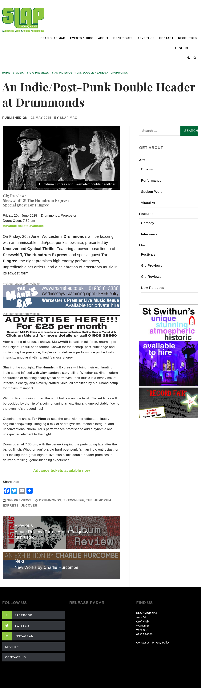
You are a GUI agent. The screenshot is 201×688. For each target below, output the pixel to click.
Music (143, 245)
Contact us (143, 642)
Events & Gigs (81, 38)
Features (146, 214)
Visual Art (149, 203)
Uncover (29, 505)
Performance (151, 180)
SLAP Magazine (146, 612)
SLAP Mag (68, 117)
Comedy (147, 223)
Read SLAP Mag (53, 38)
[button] (188, 57)
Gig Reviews (151, 276)
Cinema (147, 169)
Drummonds (50, 500)
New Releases (152, 288)
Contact (166, 38)
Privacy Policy (161, 642)
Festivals (148, 254)
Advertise (146, 38)
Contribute (123, 38)
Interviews (149, 234)
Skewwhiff (73, 500)
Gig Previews (19, 500)
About (103, 38)
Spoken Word (152, 191)
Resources (187, 38)
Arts (142, 160)
